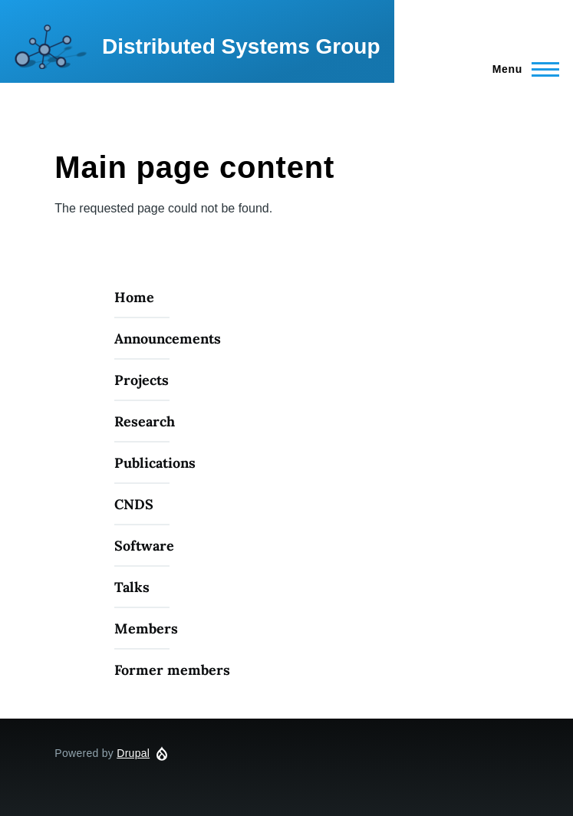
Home (134, 297)
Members (146, 628)
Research (144, 421)
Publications (155, 463)
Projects (141, 380)
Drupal (133, 753)
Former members (172, 670)
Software (144, 545)
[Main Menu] (521, 69)
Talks (132, 587)
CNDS (133, 504)
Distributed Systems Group (241, 46)
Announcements (167, 338)
